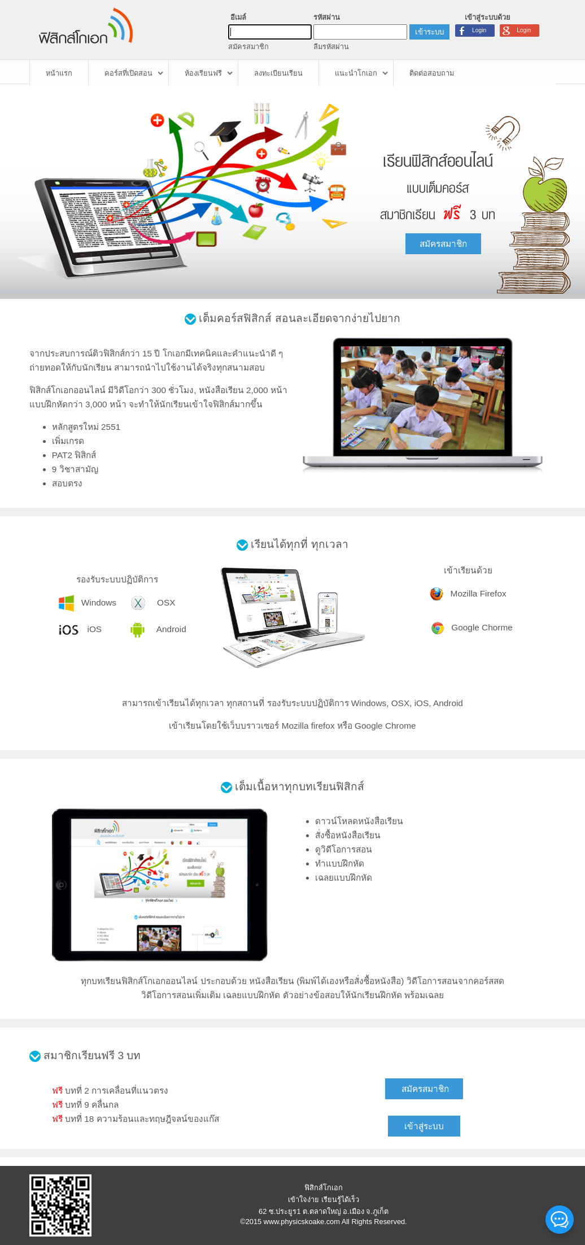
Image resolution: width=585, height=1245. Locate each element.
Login (524, 30)
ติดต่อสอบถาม (431, 73)
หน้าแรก (59, 73)
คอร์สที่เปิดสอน (128, 73)
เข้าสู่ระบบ (424, 1126)
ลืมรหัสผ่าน (331, 46)
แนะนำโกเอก (356, 73)
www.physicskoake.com (302, 1221)
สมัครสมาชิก (248, 46)
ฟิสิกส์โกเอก (323, 1187)
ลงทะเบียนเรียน (278, 73)
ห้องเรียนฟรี (203, 73)
